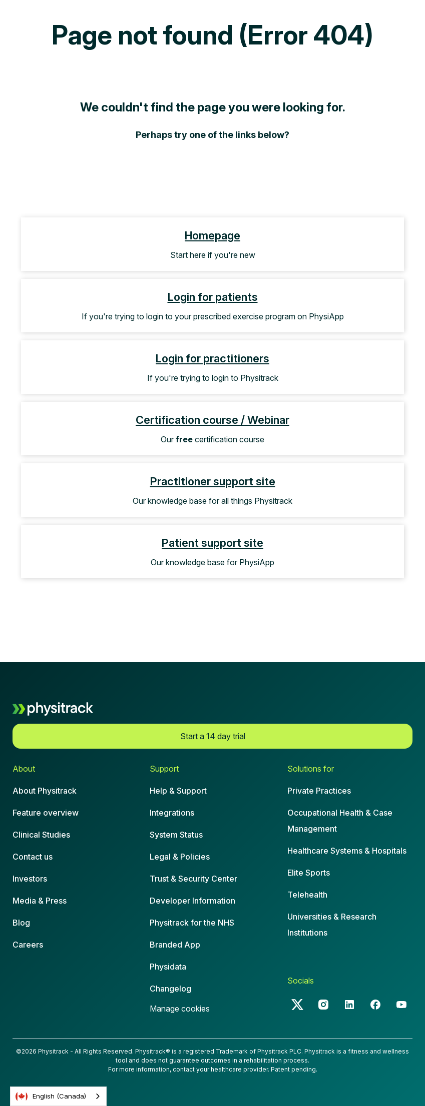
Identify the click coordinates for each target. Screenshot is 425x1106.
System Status (176, 835)
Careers (28, 945)
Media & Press (40, 901)
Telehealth (307, 895)
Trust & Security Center (193, 879)
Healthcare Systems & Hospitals (346, 851)
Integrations (172, 813)
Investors (30, 879)
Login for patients (213, 296)
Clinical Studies (41, 835)
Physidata (168, 967)
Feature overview (46, 813)
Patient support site (212, 542)
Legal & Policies (180, 857)
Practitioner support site (212, 481)
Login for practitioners (212, 358)
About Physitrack (45, 791)
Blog (21, 923)
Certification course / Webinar (212, 419)
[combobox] (58, 1096)
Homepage (212, 235)
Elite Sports (308, 873)
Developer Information (192, 901)
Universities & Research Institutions (331, 925)
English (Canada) (51, 1097)
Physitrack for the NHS (192, 923)
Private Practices (319, 791)
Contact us (33, 857)
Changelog (170, 989)
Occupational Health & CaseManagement (339, 821)
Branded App (175, 945)
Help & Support (178, 791)
